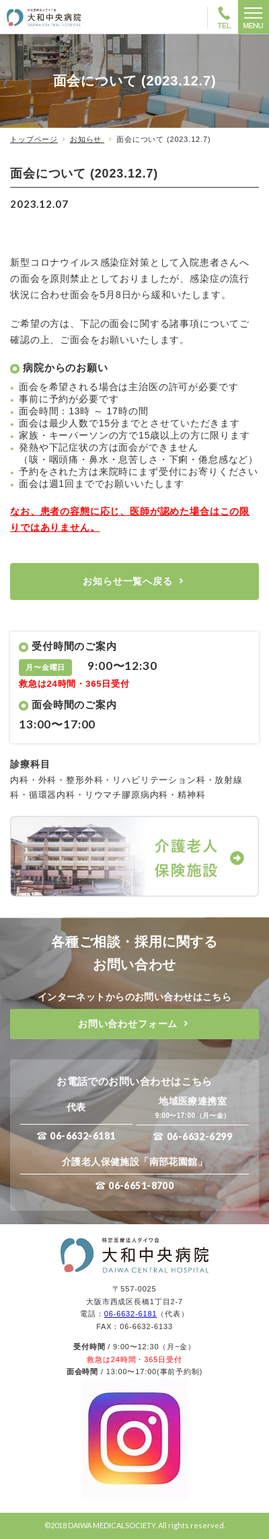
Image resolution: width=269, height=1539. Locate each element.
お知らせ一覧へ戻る (128, 581)
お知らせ (87, 139)
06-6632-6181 (82, 1135)
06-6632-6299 (199, 1136)
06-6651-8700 (141, 1185)
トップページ (34, 139)
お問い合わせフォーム (128, 1023)
